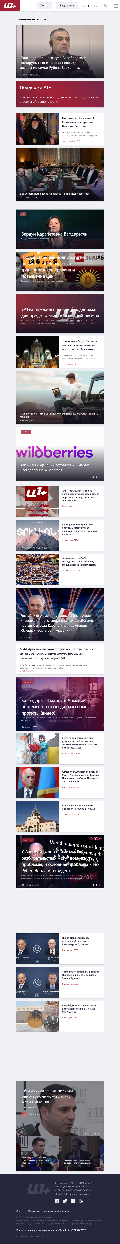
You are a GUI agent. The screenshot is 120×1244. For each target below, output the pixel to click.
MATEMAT (35, 1236)
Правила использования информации (48, 1211)
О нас (19, 1211)
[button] (92, 477)
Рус (90, 6)
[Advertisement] (60, 911)
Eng (96, 6)
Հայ (83, 6)
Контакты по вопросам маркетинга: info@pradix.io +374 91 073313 (51, 1230)
